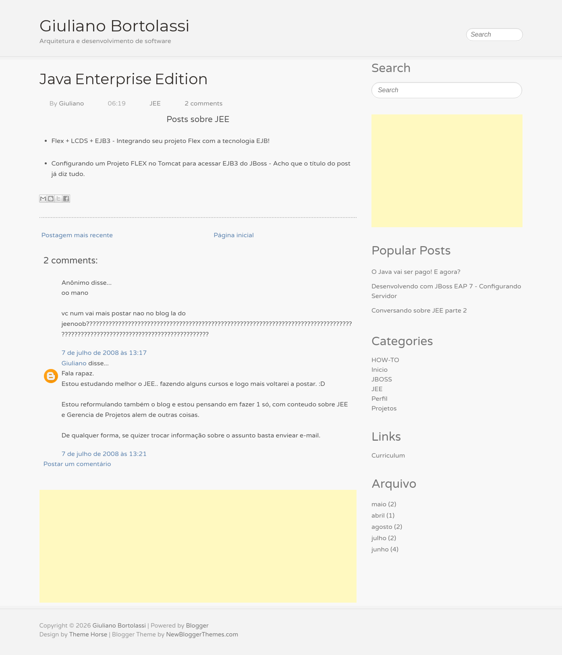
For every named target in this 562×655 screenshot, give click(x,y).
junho (380, 549)
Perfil (379, 399)
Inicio (379, 370)
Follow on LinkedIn (501, 14)
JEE (155, 103)
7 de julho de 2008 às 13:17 (104, 353)
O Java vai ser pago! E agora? (415, 272)
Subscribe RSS (517, 14)
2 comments (203, 103)
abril (378, 516)
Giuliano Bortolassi (114, 25)
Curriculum (388, 456)
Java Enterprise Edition (123, 79)
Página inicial (234, 235)
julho (378, 538)
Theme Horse (88, 634)
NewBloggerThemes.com (202, 634)
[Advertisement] (198, 546)
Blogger (197, 625)
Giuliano (71, 103)
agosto (381, 527)
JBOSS (381, 379)
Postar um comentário (77, 464)
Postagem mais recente (77, 235)
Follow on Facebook (485, 14)
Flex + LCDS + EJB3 (81, 141)
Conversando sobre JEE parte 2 (419, 311)
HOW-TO (385, 360)
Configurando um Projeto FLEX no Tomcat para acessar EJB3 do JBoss (159, 164)
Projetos (384, 408)
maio (378, 504)
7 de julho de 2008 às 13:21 (104, 454)
